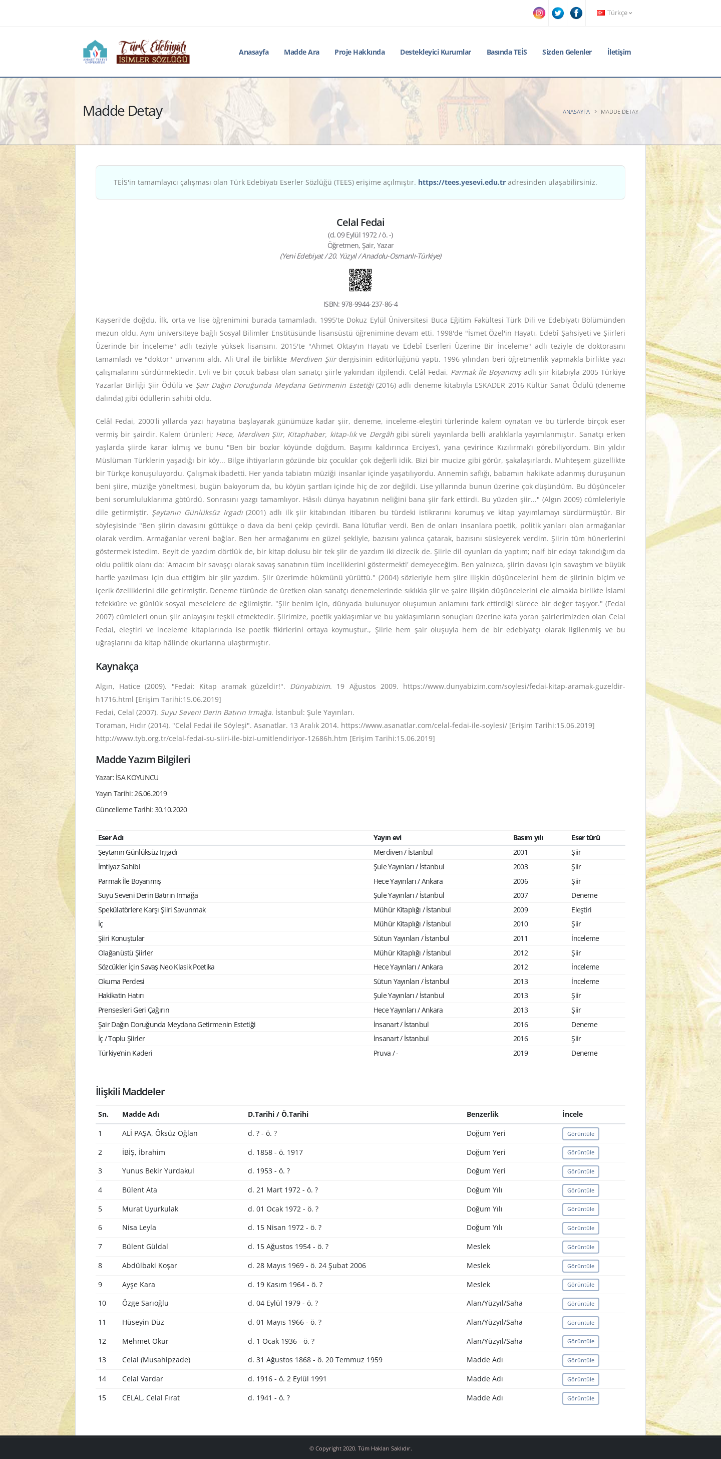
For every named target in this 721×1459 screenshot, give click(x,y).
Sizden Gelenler (567, 52)
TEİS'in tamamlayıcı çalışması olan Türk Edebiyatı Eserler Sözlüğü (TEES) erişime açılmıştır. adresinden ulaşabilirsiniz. (355, 182)
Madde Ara (301, 52)
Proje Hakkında (359, 52)
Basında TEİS (507, 52)
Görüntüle (580, 1133)
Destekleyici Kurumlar (435, 52)
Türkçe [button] (614, 13)
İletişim (619, 52)
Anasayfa (253, 52)
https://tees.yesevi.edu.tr (462, 182)
